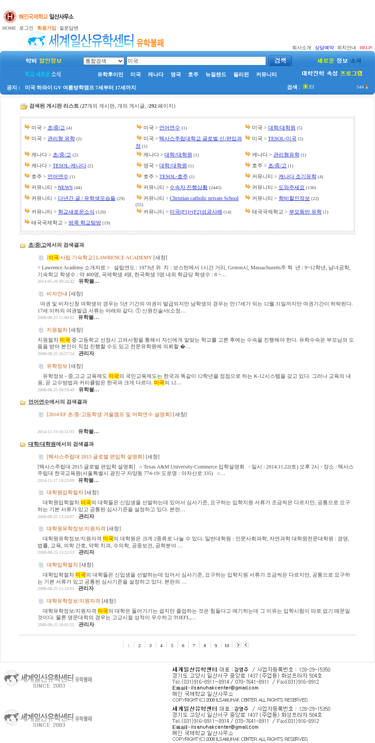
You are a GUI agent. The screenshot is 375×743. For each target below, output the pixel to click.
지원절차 (57, 330)
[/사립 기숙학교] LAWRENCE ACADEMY (99, 257)
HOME (9, 28)
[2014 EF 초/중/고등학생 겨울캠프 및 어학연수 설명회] (109, 414)
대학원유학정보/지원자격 (76, 529)
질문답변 (68, 28)
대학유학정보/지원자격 (73, 600)
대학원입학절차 (65, 492)
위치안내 (346, 47)
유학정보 (57, 366)
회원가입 (46, 28)
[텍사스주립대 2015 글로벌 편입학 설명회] (95, 456)
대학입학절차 (62, 565)
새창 (160, 257)
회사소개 (301, 47)
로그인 (26, 28)
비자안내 (57, 294)
